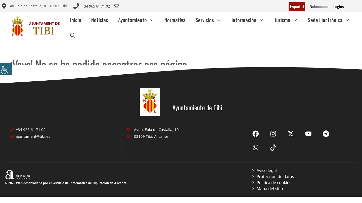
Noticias (99, 20)
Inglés (338, 6)
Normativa (175, 20)
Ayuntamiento (138, 19)
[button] (72, 35)
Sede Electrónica (331, 19)
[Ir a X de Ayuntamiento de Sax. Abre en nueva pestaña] (273, 134)
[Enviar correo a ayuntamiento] (34, 6)
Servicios (211, 19)
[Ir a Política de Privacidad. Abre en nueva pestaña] (264, 170)
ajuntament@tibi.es (33, 136)
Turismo (288, 19)
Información (250, 19)
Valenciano (319, 6)
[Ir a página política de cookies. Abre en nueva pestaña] (272, 177)
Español (297, 6)
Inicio (75, 20)
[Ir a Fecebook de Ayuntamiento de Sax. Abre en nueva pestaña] (255, 134)
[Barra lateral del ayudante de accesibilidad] (6, 69)
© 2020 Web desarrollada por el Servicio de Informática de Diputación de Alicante (66, 183)
